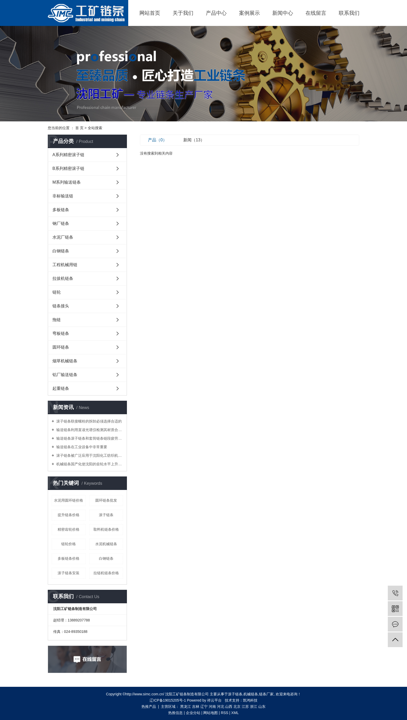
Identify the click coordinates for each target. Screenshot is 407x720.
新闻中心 (282, 13)
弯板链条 (60, 333)
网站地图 (210, 713)
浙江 (253, 706)
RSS (224, 713)
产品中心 (216, 13)
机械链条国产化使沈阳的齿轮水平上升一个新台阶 (89, 464)
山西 (228, 706)
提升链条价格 (68, 515)
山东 (262, 706)
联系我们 (349, 13)
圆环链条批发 (106, 500)
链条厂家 (266, 694)
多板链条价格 (68, 558)
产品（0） (157, 140)
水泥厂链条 (62, 237)
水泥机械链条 (106, 544)
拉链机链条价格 (106, 573)
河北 (220, 706)
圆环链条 (60, 347)
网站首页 (149, 13)
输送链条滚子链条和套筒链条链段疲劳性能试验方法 (89, 438)
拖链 (56, 319)
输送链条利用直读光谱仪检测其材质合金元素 (89, 430)
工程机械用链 (64, 264)
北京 (237, 706)
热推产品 (148, 706)
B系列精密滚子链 (68, 168)
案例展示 (249, 13)
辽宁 (204, 706)
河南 (212, 706)
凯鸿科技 (250, 700)
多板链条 (60, 209)
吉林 (195, 706)
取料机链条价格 (106, 529)
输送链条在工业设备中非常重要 (81, 447)
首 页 (79, 128)
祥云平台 (214, 700)
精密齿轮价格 (68, 529)
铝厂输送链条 (64, 374)
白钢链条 (60, 251)
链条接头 (60, 306)
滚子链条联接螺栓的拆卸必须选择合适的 (88, 421)
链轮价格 (68, 544)
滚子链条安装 (68, 573)
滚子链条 (106, 515)
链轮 (56, 292)
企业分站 (193, 713)
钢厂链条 (60, 223)
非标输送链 (62, 196)
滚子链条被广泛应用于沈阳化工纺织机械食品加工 (89, 455)
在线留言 (316, 13)
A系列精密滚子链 (68, 155)
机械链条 (250, 694)
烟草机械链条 (64, 361)
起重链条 (60, 388)
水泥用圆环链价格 (68, 500)
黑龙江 (185, 706)
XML (235, 713)
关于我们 (183, 13)
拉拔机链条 (62, 278)
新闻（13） (194, 140)
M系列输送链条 (66, 182)
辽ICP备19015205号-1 (168, 700)
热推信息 (175, 713)
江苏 (245, 706)
